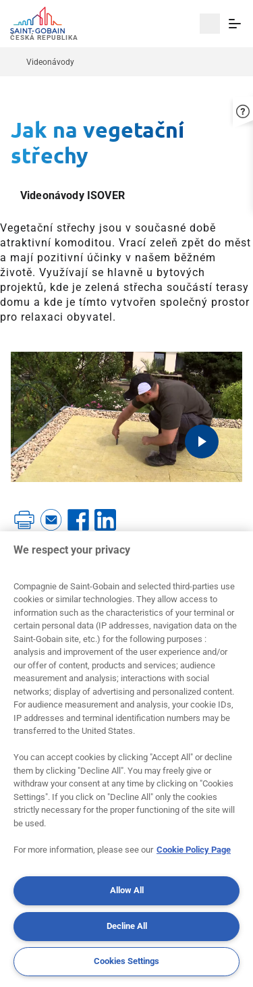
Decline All (127, 926)
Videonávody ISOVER (72, 195)
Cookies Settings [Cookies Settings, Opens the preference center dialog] (126, 961)
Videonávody (50, 62)
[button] (243, 108)
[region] (126, 759)
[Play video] (202, 441)
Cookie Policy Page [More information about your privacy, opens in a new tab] (194, 850)
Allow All (127, 890)
